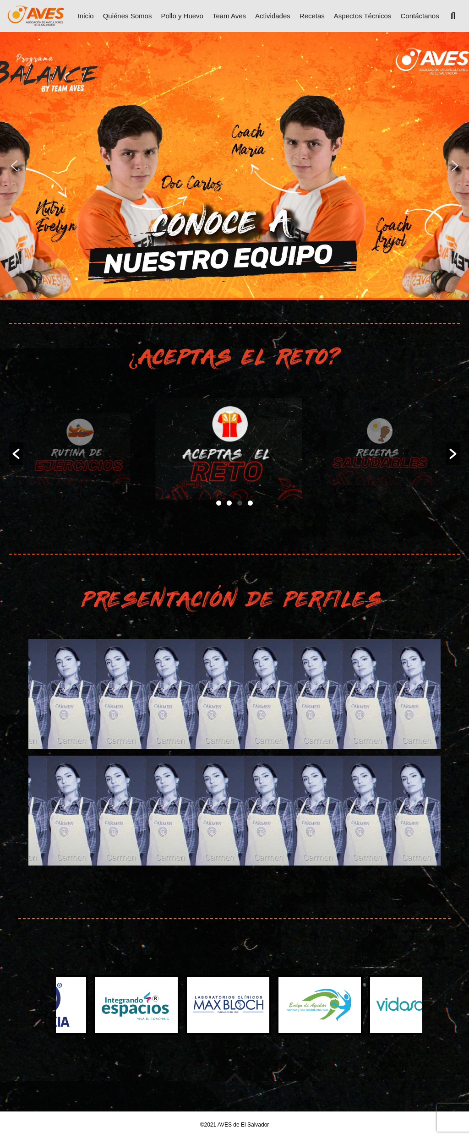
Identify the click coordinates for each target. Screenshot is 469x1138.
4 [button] (250, 503)
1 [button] (219, 503)
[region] (234, 166)
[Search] (450, 16)
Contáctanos (419, 16)
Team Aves (229, 16)
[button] (14, 165)
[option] (84, 448)
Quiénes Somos (127, 16)
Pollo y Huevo (182, 16)
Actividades (272, 16)
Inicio (86, 16)
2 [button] (229, 503)
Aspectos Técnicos (363, 16)
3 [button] (240, 503)
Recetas (312, 16)
